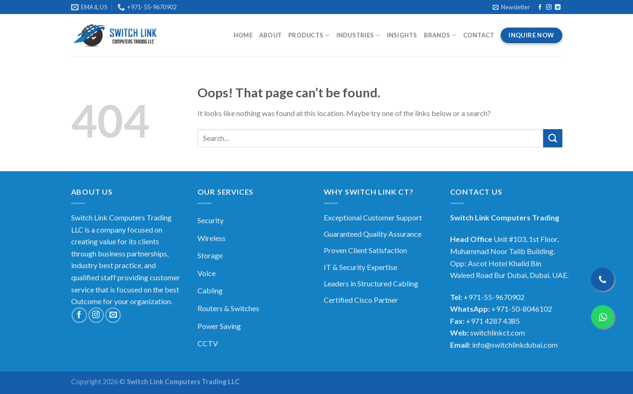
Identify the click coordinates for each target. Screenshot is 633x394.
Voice (206, 273)
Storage (210, 255)
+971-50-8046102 (521, 308)
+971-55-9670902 (494, 296)
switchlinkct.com (497, 332)
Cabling (210, 290)
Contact (479, 35)
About (270, 35)
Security (210, 220)
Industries (358, 35)
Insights (402, 35)
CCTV (207, 343)
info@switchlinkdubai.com (515, 344)
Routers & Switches (228, 308)
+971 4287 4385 (493, 320)
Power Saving (219, 325)
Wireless (211, 237)
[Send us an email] (113, 315)
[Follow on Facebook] (540, 7)
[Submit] (552, 138)
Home (243, 35)
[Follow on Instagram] (549, 7)
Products (309, 35)
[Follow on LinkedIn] (557, 7)
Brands (440, 35)
